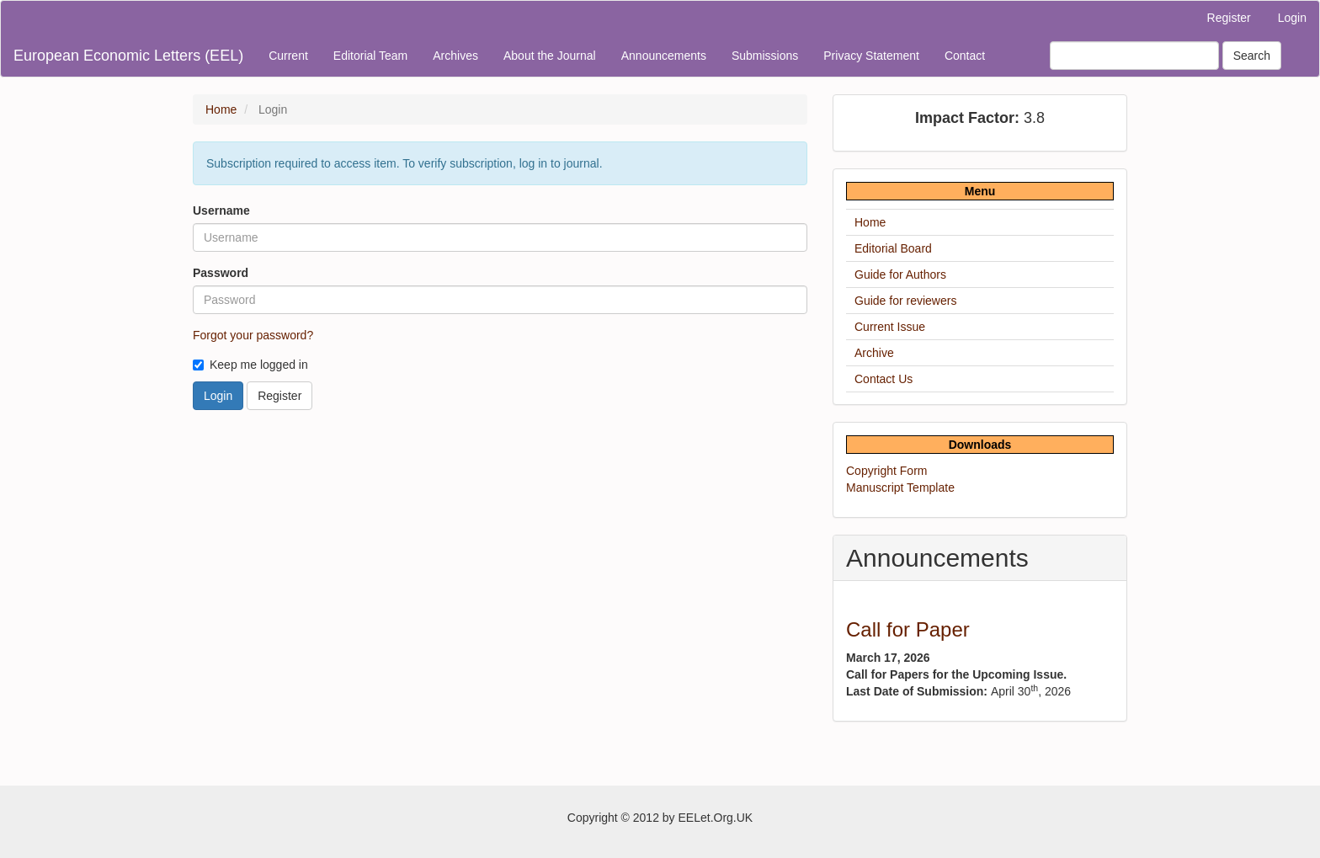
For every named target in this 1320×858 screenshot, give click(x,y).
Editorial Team (370, 55)
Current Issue (889, 326)
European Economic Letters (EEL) (128, 55)
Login (1292, 17)
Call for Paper (908, 629)
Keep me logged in (250, 364)
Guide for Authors (900, 274)
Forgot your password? (253, 335)
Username (221, 210)
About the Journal (549, 55)
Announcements (663, 55)
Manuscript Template (900, 487)
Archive (874, 353)
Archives (455, 55)
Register (1229, 17)
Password (220, 273)
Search (1251, 55)
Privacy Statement (871, 55)
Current (288, 55)
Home (221, 109)
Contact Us (883, 379)
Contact (965, 55)
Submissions (765, 55)
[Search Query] (1134, 55)
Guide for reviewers (905, 300)
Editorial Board (893, 248)
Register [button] (279, 395)
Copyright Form (886, 470)
